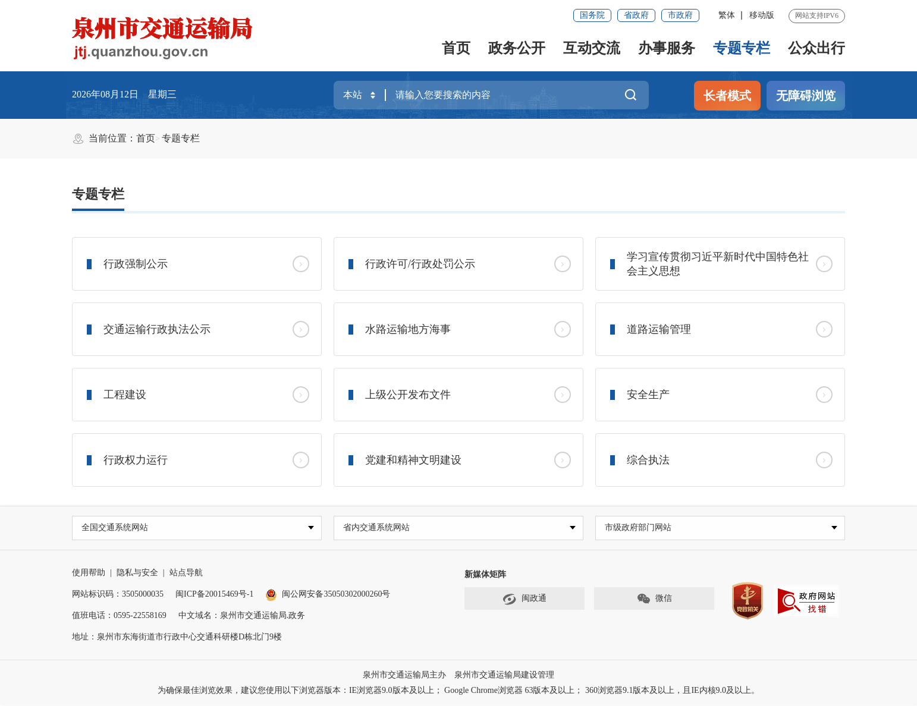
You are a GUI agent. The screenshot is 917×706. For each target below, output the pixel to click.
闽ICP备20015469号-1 (214, 594)
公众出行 (816, 48)
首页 (456, 48)
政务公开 (516, 48)
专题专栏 (741, 48)
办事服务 (666, 48)
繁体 (726, 15)
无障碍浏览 (806, 95)
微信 (654, 599)
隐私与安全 (137, 573)
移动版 (761, 15)
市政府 (680, 15)
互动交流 (591, 48)
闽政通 (525, 599)
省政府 (636, 15)
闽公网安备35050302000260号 (327, 594)
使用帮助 (88, 573)
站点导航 (186, 573)
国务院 (592, 15)
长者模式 (727, 95)
